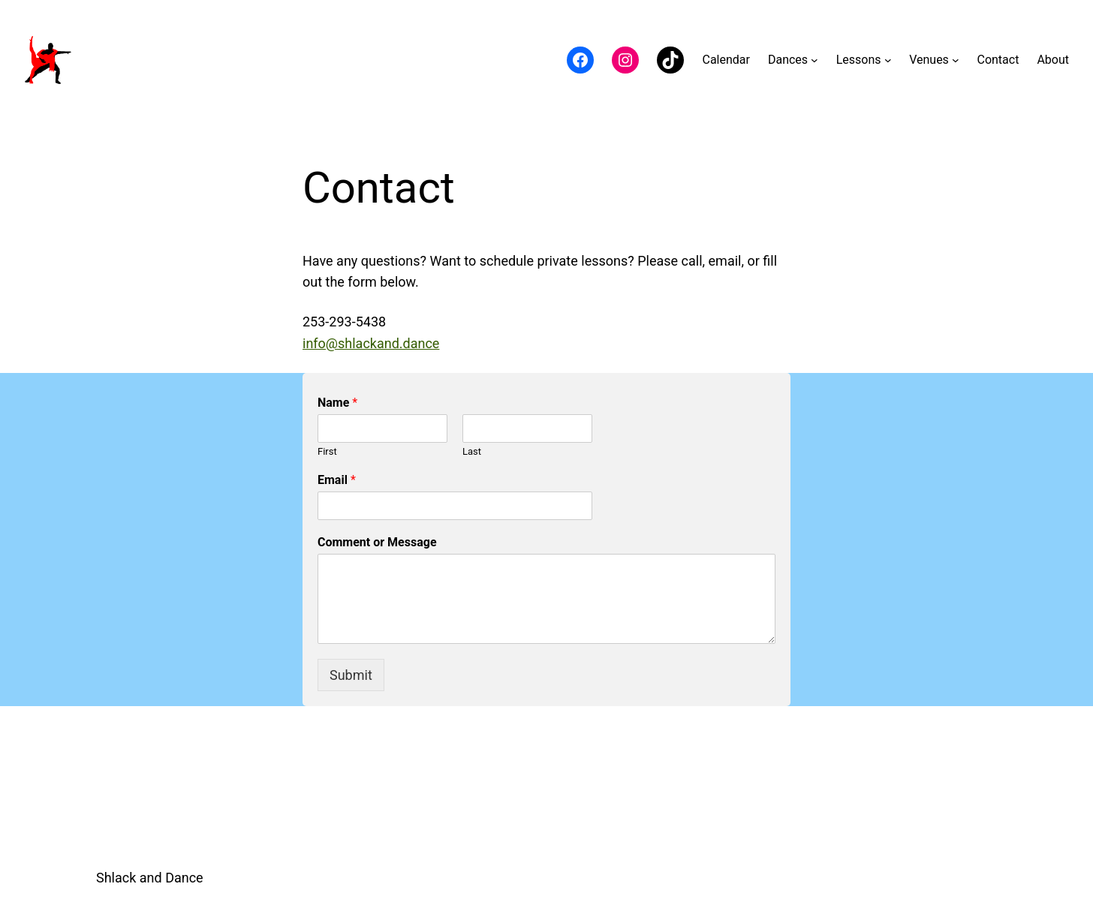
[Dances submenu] (814, 60)
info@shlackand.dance (371, 343)
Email (337, 480)
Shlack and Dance (149, 877)
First (327, 451)
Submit (351, 675)
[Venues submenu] (955, 60)
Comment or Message (377, 542)
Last (471, 451)
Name (337, 402)
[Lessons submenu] (888, 60)
